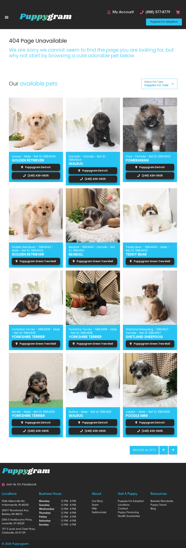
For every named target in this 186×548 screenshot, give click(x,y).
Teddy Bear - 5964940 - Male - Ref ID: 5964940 (147, 248)
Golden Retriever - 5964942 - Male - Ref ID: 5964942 (32, 248)
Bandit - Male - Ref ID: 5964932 (33, 412)
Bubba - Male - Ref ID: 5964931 (90, 412)
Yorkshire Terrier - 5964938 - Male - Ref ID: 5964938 (93, 331)
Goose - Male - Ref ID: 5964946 (34, 156)
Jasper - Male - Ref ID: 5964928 (148, 412)
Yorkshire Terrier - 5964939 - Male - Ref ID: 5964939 (36, 331)
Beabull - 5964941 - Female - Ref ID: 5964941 (92, 248)
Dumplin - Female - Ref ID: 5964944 (87, 158)
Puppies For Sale (156, 85)
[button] (6, 17)
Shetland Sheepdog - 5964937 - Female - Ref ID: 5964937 (148, 331)
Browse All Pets (144, 450)
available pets (39, 83)
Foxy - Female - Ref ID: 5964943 (148, 156)
